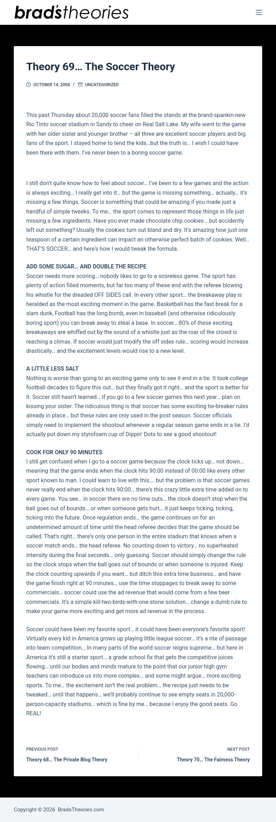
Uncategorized (102, 84)
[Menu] (259, 12)
